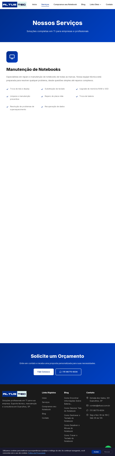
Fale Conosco (44, 372)
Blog (83, 4)
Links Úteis (95, 4)
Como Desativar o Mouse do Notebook (72, 428)
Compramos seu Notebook (65, 4)
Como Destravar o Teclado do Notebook (72, 418)
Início (34, 4)
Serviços (45, 4)
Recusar (107, 452)
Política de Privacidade (36, 453)
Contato (109, 4)
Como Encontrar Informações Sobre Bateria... (72, 401)
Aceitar (96, 452)
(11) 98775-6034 (68, 372)
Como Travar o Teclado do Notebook (70, 438)
